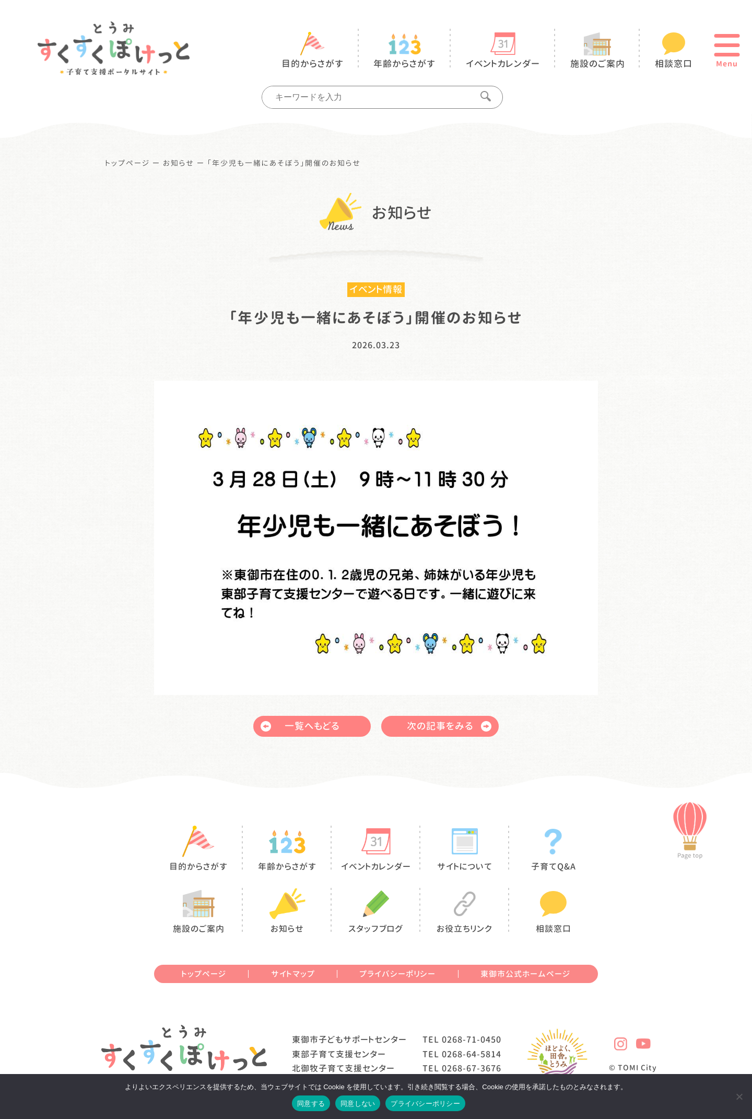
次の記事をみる (449, 726)
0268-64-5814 (471, 1054)
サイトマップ (293, 974)
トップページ (127, 163)
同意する (311, 1103)
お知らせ (178, 163)
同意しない (357, 1103)
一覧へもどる (300, 726)
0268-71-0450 (471, 1039)
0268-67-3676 (471, 1068)
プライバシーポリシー (397, 974)
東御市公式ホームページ (525, 974)
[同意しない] (739, 1096)
